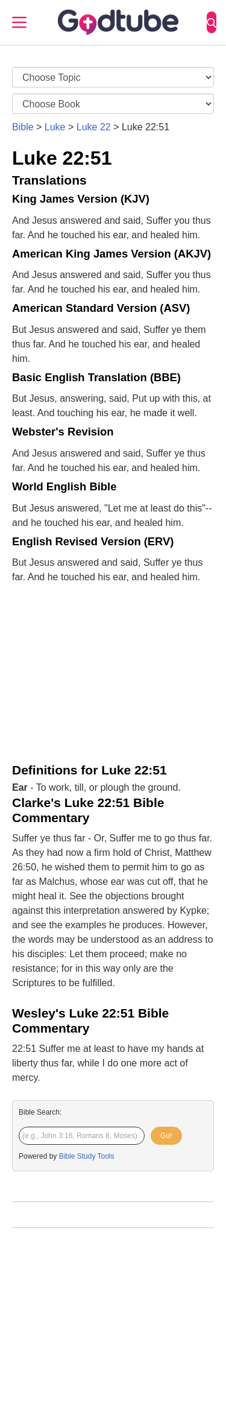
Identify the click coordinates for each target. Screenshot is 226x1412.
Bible (23, 127)
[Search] (211, 22)
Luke (55, 127)
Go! (166, 1136)
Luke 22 (94, 127)
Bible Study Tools (87, 1156)
